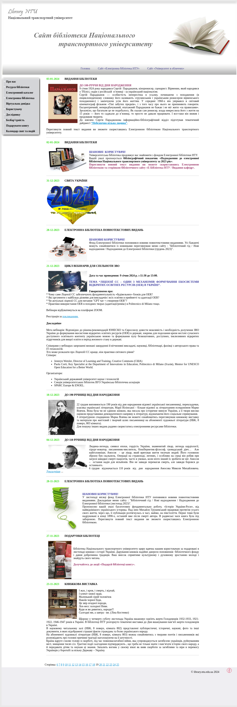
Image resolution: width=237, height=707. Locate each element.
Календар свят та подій (20, 131)
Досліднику (13, 114)
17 (90, 664)
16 (86, 664)
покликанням (70, 316)
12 (73, 664)
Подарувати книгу (17, 125)
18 (93, 664)
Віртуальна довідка (18, 103)
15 (83, 664)
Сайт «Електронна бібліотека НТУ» (118, 68)
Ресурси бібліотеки (17, 87)
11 (69, 664)
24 (114, 664)
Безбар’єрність (15, 120)
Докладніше (53, 471)
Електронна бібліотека (20, 98)
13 (76, 664)
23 (110, 664)
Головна (85, 68)
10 (66, 664)
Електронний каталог (19, 92)
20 (100, 664)
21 (104, 664)
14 (79, 664)
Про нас (11, 81)
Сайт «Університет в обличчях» (165, 68)
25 (117, 664)
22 (107, 664)
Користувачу (14, 109)
